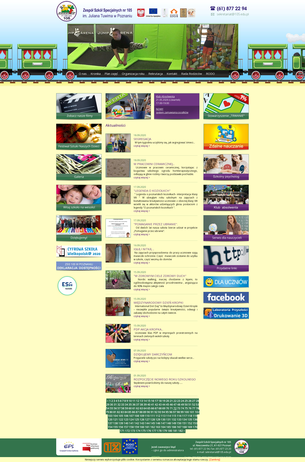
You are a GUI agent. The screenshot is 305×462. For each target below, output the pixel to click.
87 (137, 412)
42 (156, 404)
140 (126, 423)
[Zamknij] (214, 459)
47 (174, 404)
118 (189, 416)
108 (136, 416)
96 (170, 412)
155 (115, 427)
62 (137, 408)
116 (179, 416)
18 (160, 401)
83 (122, 412)
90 (148, 412)
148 (168, 423)
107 (131, 416)
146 (157, 423)
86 (133, 412)
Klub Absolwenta (165, 96)
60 (130, 408)
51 (189, 404)
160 (142, 427)
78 (197, 408)
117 (184, 416)
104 (115, 416)
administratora (175, 450)
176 (148, 430)
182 (180, 430)
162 (152, 427)
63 (141, 408)
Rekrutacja (155, 74)
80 (111, 412)
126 (142, 419)
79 (107, 412)
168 (184, 427)
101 (191, 412)
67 (156, 408)
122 (120, 419)
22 (174, 401)
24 (182, 401)
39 (145, 404)
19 (163, 401)
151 (184, 423)
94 (163, 412)
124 (131, 419)
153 (195, 423)
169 (189, 427)
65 (148, 408)
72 (174, 408)
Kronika (96, 74)
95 (167, 412)
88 (140, 412)
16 (152, 401)
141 (131, 423)
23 (178, 401)
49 (182, 404)
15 (148, 401)
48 (178, 404)
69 (163, 408)
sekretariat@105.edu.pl (233, 14)
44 (163, 404)
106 (126, 416)
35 (130, 404)
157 (126, 427)
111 (152, 416)
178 (159, 430)
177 (154, 430)
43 (160, 404)
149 (173, 423)
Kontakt (172, 74)
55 (111, 408)
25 (186, 401)
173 (132, 430)
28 (197, 401)
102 (197, 412)
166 (173, 427)
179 (164, 430)
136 (195, 419)
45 (167, 404)
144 (147, 423)
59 (126, 408)
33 (122, 404)
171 (122, 430)
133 (179, 419)
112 (157, 416)
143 (142, 423)
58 (122, 408)
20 (167, 401)
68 (160, 408)
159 (136, 427)
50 (186, 404)
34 (126, 404)
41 (152, 404)
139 (120, 423)
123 (126, 419)
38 (141, 404)
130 (163, 419)
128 (152, 419)
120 (110, 419)
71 (171, 408)
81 (114, 412)
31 (115, 404)
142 (136, 423)
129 (157, 419)
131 (168, 419)
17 (156, 401)
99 (182, 412)
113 (163, 416)
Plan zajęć (111, 74)
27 (193, 401)
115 (173, 416)
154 (110, 427)
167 (179, 427)
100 (186, 412)
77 (193, 408)
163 (157, 427)
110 (147, 416)
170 (195, 427)
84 (126, 412)
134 (184, 419)
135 (189, 419)
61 (133, 408)
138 (115, 423)
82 (118, 412)
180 (169, 430)
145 (152, 423)
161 (147, 427)
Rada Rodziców (191, 74)
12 (137, 401)
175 (143, 430)
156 (120, 427)
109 (142, 416)
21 (171, 401)
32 (118, 404)
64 (145, 408)
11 (133, 401)
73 (178, 408)
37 (137, 404)
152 (189, 423)
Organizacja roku (133, 74)
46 (171, 404)
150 (179, 423)
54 (107, 408)
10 (130, 401)
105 (120, 416)
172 (127, 430)
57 (118, 408)
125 (136, 419)
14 (145, 401)
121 (115, 419)
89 (144, 412)
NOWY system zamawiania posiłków (172, 110)
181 (175, 430)
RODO (210, 74)
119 (195, 416)
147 (163, 423)
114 (168, 416)
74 (182, 408)
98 (178, 412)
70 (167, 408)
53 (197, 404)
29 (107, 404)
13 (141, 401)
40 (148, 404)
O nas (83, 74)
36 (133, 404)
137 (110, 423)
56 (115, 408)
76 (189, 408)
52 (193, 404)
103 (110, 416)
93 (159, 412)
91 (152, 412)
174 (138, 430)
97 (174, 412)
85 (129, 412)
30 (111, 404)
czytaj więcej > (142, 146)
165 (168, 427)
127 (147, 419)
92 (155, 412)
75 (186, 408)
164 (163, 427)
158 (131, 427)
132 (173, 419)
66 (152, 408)
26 (189, 401)
